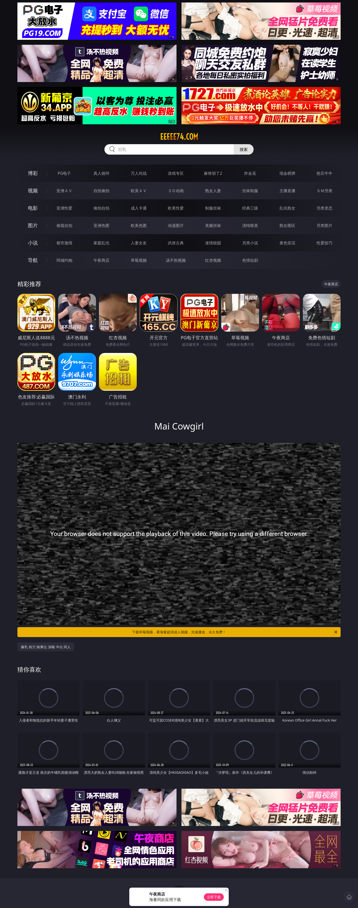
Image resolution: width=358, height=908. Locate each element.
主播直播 (287, 190)
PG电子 (64, 173)
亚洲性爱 (64, 208)
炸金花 (250, 173)
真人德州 (101, 173)
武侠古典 (176, 243)
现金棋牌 (287, 173)
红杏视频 (213, 260)
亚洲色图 (101, 225)
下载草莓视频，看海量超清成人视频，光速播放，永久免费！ (235, 632)
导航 (33, 260)
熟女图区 (287, 225)
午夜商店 (101, 260)
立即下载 (214, 897)
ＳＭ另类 (324, 190)
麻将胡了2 (213, 173)
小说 (33, 242)
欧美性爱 (176, 208)
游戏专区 (176, 173)
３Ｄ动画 (176, 190)
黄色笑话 (287, 243)
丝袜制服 (250, 190)
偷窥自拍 (64, 225)
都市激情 (64, 243)
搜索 (244, 149)
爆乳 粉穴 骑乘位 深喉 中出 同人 (46, 647)
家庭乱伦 (101, 243)
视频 (33, 190)
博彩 (33, 173)
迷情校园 (213, 243)
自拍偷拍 (101, 190)
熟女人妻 (213, 190)
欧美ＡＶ (139, 190)
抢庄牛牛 (324, 173)
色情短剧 (250, 260)
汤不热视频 (176, 260)
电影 (33, 208)
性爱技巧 (324, 243)
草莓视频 (139, 260)
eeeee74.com (179, 137)
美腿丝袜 (213, 225)
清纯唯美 (250, 225)
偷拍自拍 (101, 208)
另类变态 (324, 208)
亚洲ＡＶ (64, 190)
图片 (33, 225)
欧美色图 (139, 225)
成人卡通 (139, 208)
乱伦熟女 (287, 208)
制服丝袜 (213, 208)
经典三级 (250, 208)
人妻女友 (139, 243)
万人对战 (139, 173)
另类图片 (324, 225)
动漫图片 (176, 225)
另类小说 (250, 243)
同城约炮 (64, 260)
